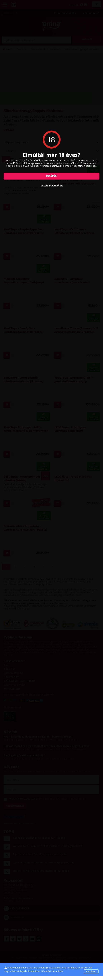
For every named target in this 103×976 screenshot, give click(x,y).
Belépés (51, 175)
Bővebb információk (52, 971)
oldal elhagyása (51, 185)
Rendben (91, 971)
